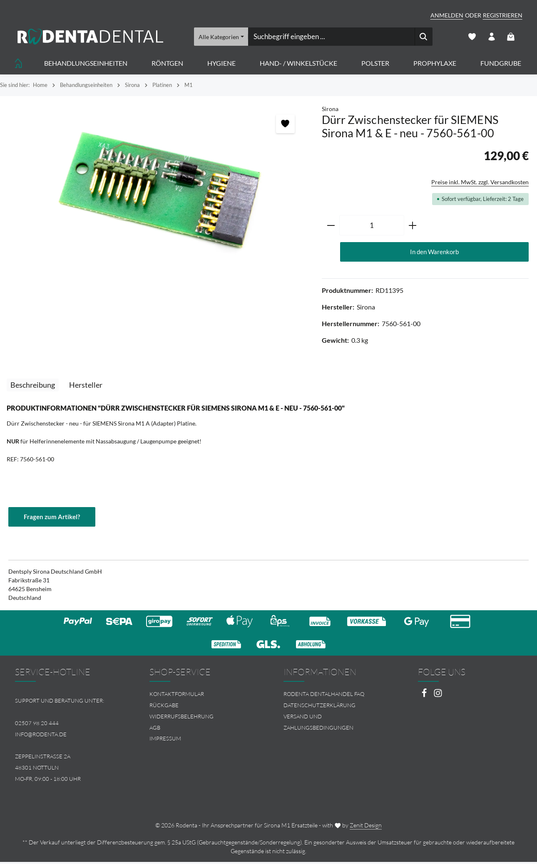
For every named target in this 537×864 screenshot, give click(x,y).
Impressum (165, 741)
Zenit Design (366, 827)
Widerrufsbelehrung (181, 718)
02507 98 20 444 (37, 725)
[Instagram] (438, 697)
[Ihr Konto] (491, 38)
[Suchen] (423, 37)
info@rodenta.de (41, 736)
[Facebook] (425, 697)
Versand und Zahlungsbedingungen (318, 724)
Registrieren (502, 15)
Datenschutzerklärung (319, 707)
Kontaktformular (176, 696)
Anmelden (446, 15)
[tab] (33, 387)
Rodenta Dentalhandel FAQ (323, 696)
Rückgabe (164, 707)
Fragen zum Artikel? (53, 518)
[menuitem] (201, 696)
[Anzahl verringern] (331, 227)
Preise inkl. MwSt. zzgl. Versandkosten (480, 183)
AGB (154, 729)
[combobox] (331, 37)
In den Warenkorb (434, 253)
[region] (156, 195)
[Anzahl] (371, 227)
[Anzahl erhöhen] (413, 227)
